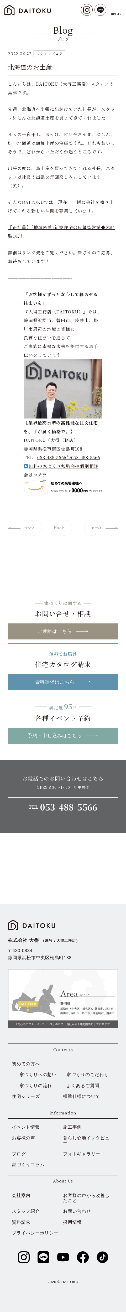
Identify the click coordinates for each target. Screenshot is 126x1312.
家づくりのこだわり (88, 1074)
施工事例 (72, 1127)
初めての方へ (26, 1063)
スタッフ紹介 (26, 1211)
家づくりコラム (28, 1164)
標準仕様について (81, 1096)
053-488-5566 (85, 457)
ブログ (19, 1153)
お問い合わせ (77, 1211)
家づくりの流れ (35, 1085)
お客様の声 (23, 1137)
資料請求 (21, 1222)
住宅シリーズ (26, 1096)
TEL (63, 807)
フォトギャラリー (81, 1153)
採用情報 (72, 1222)
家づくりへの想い (38, 1074)
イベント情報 (26, 1127)
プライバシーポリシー (35, 1233)
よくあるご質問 (83, 1085)
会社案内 (21, 1195)
